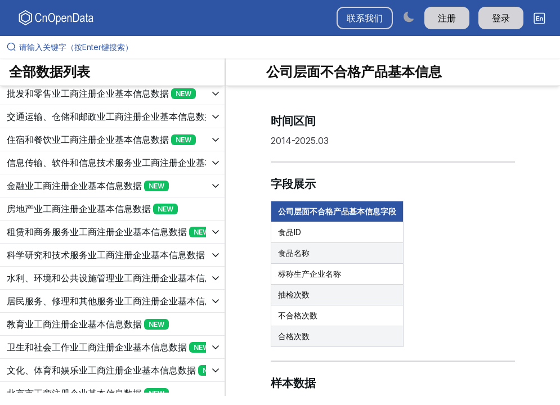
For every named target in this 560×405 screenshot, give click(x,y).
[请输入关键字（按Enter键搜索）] (284, 47)
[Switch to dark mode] (408, 16)
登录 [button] (501, 18)
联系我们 (365, 18)
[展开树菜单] (112, 93)
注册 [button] (447, 18)
